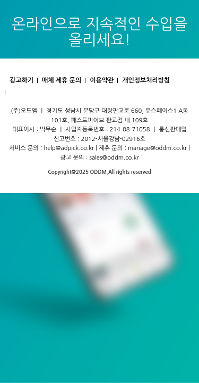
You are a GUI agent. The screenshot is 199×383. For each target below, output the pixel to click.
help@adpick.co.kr (69, 148)
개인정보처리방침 (146, 80)
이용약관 (102, 80)
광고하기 (21, 80)
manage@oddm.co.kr (157, 148)
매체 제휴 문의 (61, 80)
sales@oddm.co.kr (114, 157)
